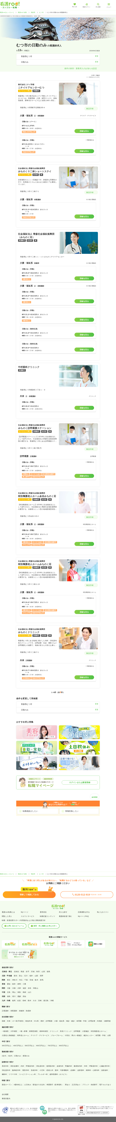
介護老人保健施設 (8, 1035)
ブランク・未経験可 (89, 1085)
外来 (8, 1021)
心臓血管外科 (105, 1066)
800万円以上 (64, 1046)
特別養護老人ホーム (98, 1031)
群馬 (41, 980)
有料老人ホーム (23, 1035)
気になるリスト (103, 912)
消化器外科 (6, 1070)
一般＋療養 (23, 1031)
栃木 (36, 980)
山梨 (36, 976)
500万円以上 (29, 1046)
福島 (48, 971)
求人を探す (63, 912)
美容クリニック (66, 1031)
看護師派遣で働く (65, 916)
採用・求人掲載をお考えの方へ (44, 926)
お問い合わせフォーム (14, 926)
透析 (42, 1021)
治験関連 (107, 1021)
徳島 (8, 996)
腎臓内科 (68, 1066)
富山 (20, 976)
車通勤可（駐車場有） (55, 1085)
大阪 (8, 988)
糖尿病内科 (78, 1066)
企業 (109, 1035)
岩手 (27, 971)
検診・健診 (70, 1021)
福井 (31, 976)
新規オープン (7, 1085)
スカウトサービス (27, 916)
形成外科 (34, 1070)
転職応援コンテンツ (47, 916)
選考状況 (43, 912)
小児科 (42, 1070)
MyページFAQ (83, 916)
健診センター (89, 1035)
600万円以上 (41, 1046)
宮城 (32, 971)
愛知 (8, 984)
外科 (85, 1066)
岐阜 (14, 984)
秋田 (38, 971)
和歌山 (35, 988)
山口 (29, 992)
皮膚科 (72, 1070)
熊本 (29, 1000)
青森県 (33, 12)
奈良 (29, 988)
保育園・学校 (81, 1021)
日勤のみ (17, 1056)
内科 (22, 1066)
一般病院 (5, 1031)
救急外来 (28, 1021)
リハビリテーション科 (27, 1074)
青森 (22, 971)
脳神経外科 (16, 1070)
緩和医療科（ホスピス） (59, 1074)
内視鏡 (99, 1021)
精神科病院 (44, 1031)
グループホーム (57, 1035)
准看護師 (13, 1011)
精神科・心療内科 (92, 1070)
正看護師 (5, 1011)
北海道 (16, 971)
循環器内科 (50, 1066)
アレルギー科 (43, 1074)
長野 (41, 976)
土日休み (27, 1085)
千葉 (26, 980)
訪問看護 (49, 1021)
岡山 (14, 992)
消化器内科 (40, 1066)
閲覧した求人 (7, 916)
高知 (24, 996)
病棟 (3, 1021)
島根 (24, 992)
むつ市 (41, 12)
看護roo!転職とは (8, 912)
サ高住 (67, 1035)
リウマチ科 (13, 1074)
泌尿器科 (80, 1070)
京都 (14, 988)
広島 (8, 992)
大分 (34, 1000)
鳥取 (19, 992)
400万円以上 (18, 1046)
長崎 (24, 1000)
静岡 (19, 984)
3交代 (10, 1056)
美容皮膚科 (14, 1066)
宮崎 (40, 1000)
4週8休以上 (18, 1085)
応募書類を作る (84, 912)
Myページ (24, 912)
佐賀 (19, 1000)
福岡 (13, 1000)
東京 (8, 980)
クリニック (54, 1031)
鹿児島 (45, 1000)
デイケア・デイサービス (40, 1035)
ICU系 (36, 1021)
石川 (26, 976)
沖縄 (52, 1000)
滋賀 (24, 988)
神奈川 (14, 980)
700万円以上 (52, 1046)
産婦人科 (49, 1070)
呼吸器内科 (30, 1066)
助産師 (28, 1011)
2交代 (4, 1056)
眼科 (56, 1070)
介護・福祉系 (59, 1021)
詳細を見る (84, 131)
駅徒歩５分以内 (39, 1085)
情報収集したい (72, 811)
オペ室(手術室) (18, 1021)
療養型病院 (33, 1031)
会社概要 (5, 1094)
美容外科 (5, 1066)
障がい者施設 (77, 1035)
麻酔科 (4, 1074)
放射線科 (104, 1070)
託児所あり (76, 1085)
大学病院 (13, 1031)
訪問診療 (91, 1021)
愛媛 (19, 996)
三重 (24, 984)
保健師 (21, 1011)
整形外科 (25, 1070)
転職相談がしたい (30, 811)
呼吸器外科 (93, 1066)
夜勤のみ (26, 1056)
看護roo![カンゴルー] (7, 12)
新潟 (15, 976)
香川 (14, 996)
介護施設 (85, 1031)
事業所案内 (6, 1098)
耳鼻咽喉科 (64, 1070)
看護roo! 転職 (22, 12)
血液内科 (60, 1066)
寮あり (67, 1085)
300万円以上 (6, 1046)
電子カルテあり (105, 1085)
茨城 (31, 980)
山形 (43, 971)
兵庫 (19, 988)
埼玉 (21, 980)
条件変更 (94, 796)
